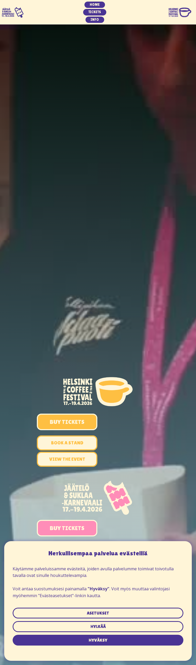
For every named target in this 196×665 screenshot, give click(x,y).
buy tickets (67, 528)
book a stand (67, 442)
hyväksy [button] (98, 640)
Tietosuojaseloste (98, 649)
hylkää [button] (98, 626)
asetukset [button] (98, 613)
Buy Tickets (67, 422)
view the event (67, 459)
